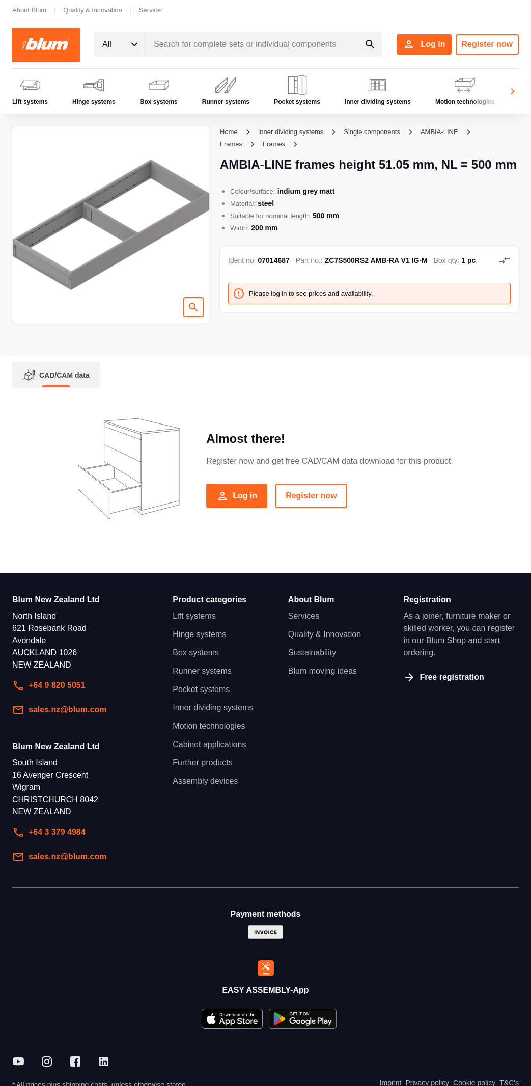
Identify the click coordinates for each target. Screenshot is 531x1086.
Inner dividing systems (213, 707)
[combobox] (119, 44)
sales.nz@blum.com (59, 710)
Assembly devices (205, 781)
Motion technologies (209, 726)
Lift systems (194, 616)
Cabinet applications (209, 744)
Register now (487, 44)
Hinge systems (199, 634)
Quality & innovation (92, 10)
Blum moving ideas (322, 671)
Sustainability (312, 652)
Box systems (196, 652)
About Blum (29, 10)
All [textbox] (106, 44)
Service (150, 10)
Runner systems (202, 671)
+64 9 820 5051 (49, 685)
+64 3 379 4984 (49, 832)
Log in (424, 44)
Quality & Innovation (324, 634)
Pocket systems (201, 689)
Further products (202, 762)
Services (303, 616)
